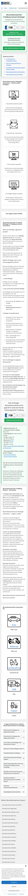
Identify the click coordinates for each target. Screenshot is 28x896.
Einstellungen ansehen (14, 890)
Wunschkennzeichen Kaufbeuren (9, 853)
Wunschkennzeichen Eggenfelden (9, 811)
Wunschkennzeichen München (8, 832)
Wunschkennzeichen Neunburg (8, 828)
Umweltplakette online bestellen (12, 794)
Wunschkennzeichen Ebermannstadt (10, 825)
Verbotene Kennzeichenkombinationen (10, 789)
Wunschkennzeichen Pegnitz (8, 846)
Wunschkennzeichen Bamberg (8, 857)
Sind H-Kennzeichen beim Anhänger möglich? (12, 760)
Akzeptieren (14, 882)
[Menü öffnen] (26, 3)
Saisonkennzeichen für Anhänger (12, 755)
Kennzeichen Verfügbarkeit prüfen (14, 34)
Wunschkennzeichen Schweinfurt (9, 839)
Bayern (5, 8)
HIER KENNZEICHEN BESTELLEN (14, 49)
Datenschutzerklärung (12, 894)
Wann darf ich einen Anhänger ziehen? (13, 751)
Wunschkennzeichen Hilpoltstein (9, 818)
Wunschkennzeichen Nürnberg (8, 821)
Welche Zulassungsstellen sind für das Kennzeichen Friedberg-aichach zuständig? (13, 767)
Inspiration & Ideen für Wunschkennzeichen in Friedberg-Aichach (12, 781)
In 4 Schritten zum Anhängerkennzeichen (11, 61)
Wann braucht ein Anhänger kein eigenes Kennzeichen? (12, 739)
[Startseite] (1, 8)
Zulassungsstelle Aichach (10, 457)
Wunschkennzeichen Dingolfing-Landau (10, 814)
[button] (26, 866)
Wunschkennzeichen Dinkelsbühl (9, 850)
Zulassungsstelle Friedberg (10, 459)
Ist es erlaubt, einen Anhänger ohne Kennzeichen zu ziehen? (12, 745)
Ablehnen (14, 886)
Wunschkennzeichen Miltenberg (9, 836)
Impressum (21, 894)
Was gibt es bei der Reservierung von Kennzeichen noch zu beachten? (13, 774)
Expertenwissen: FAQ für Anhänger (14, 75)
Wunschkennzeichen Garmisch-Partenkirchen (12, 807)
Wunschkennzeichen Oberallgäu (9, 843)
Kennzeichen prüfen (14, 422)
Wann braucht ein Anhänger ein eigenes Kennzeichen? (11, 733)
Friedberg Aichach (13, 8)
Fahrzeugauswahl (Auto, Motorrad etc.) (15, 73)
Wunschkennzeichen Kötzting (8, 861)
